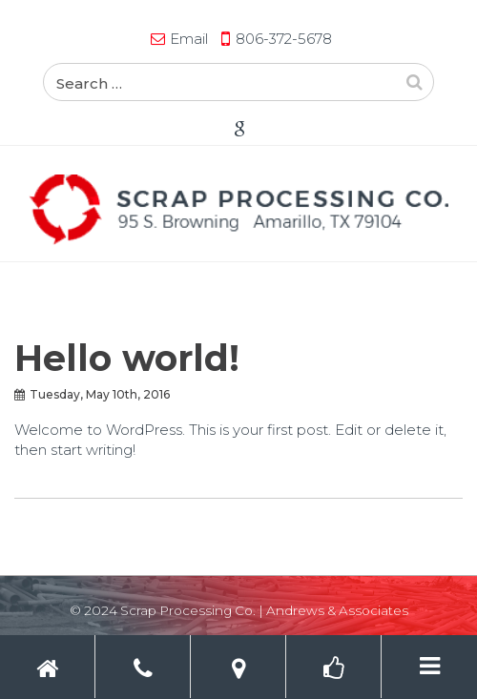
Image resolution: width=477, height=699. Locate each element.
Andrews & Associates (337, 610)
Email (189, 39)
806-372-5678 (284, 39)
